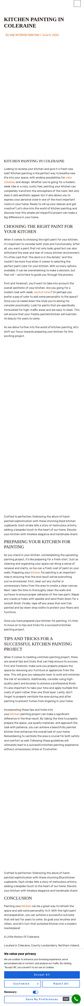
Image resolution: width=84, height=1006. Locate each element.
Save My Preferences (42, 999)
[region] (42, 977)
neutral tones (42, 292)
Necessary (10, 992)
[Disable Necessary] (35, 992)
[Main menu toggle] (77, 3)
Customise (21, 983)
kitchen (36, 572)
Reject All (61, 983)
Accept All (42, 974)
